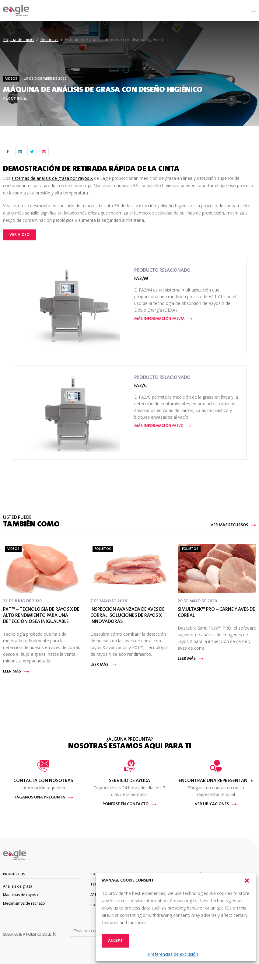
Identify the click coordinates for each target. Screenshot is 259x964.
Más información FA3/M (163, 319)
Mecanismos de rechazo (24, 903)
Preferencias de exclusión (173, 954)
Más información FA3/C (162, 426)
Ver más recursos (233, 525)
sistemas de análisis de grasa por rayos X (52, 178)
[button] (247, 881)
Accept (115, 941)
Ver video (19, 235)
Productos (14, 874)
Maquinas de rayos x (21, 894)
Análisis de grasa (17, 886)
